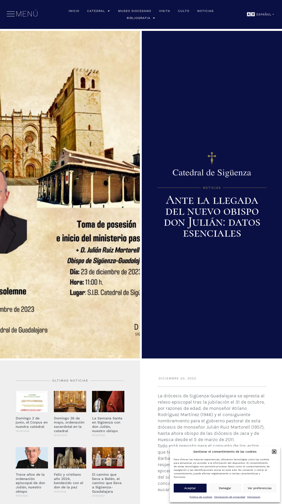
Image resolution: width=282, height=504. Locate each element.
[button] (274, 452)
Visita (164, 11)
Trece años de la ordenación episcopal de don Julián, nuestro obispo (30, 482)
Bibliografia (141, 17)
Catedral (98, 10)
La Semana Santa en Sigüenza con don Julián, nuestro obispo (107, 424)
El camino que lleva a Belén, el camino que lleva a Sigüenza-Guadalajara (107, 482)
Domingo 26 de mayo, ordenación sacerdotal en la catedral (69, 424)
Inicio (74, 11)
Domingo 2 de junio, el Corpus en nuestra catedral (32, 422)
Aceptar (190, 488)
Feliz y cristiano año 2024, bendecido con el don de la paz (68, 480)
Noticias (205, 11)
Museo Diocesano (134, 11)
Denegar (225, 488)
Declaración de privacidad (229, 497)
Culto (183, 11)
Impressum (253, 497)
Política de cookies (201, 497)
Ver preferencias (260, 488)
